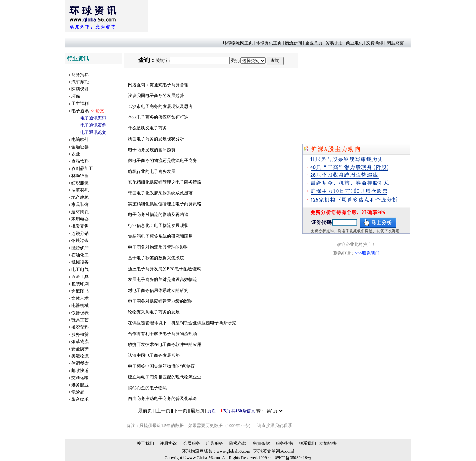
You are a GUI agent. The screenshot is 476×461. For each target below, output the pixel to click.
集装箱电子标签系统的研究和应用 (160, 236)
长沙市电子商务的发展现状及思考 (160, 106)
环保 (75, 96)
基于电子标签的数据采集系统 (156, 257)
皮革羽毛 (80, 190)
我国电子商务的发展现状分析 (156, 138)
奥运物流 (80, 356)
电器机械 (80, 305)
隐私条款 (237, 443)
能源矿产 (80, 247)
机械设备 (80, 262)
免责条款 (261, 443)
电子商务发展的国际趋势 (151, 149)
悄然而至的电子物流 (147, 387)
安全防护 (80, 348)
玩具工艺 (80, 319)
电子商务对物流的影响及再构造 (158, 214)
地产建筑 (80, 197)
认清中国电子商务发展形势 (154, 355)
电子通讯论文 (93, 132)
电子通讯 (80, 110)
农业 (75, 154)
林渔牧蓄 (80, 175)
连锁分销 (80, 233)
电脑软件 (80, 139)
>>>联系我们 (367, 253)
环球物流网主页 (238, 42)
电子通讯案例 (93, 125)
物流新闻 (293, 42)
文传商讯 (374, 42)
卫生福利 (80, 103)
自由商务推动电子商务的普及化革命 (162, 398)
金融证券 (80, 146)
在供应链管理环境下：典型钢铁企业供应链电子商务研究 (182, 322)
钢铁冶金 (80, 240)
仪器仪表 (80, 312)
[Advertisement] (279, 16)
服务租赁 (80, 334)
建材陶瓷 (80, 211)
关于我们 (145, 443)
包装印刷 (80, 283)
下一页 (180, 410)
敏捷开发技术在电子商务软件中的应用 (164, 344)
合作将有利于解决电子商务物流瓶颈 (162, 333)
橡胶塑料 (80, 327)
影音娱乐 (80, 399)
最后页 (198, 410)
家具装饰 (80, 204)
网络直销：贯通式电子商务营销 (158, 84)
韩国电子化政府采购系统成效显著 (160, 193)
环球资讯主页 (269, 42)
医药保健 (80, 89)
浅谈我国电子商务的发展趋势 (156, 95)
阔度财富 (395, 42)
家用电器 (80, 218)
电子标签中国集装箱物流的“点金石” (162, 366)
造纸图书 (80, 291)
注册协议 (168, 443)
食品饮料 (80, 161)
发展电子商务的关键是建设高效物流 (162, 279)
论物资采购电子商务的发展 (154, 312)
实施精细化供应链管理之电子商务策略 (164, 182)
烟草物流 (80, 341)
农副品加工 (82, 168)
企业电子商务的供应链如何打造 (158, 117)
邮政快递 (80, 370)
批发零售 (80, 226)
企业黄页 (313, 42)
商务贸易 (80, 74)
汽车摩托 (80, 81)
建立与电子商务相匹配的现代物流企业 (164, 376)
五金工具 (80, 276)
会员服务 (191, 443)
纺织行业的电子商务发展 (151, 171)
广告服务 (214, 443)
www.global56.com (233, 451)
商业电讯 (354, 42)
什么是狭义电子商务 (147, 128)
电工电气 (80, 269)
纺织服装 (80, 182)
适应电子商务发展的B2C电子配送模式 (164, 268)
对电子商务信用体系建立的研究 (158, 290)
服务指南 (284, 443)
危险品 (77, 392)
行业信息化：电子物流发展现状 (158, 225)
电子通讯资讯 (93, 117)
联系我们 (307, 443)
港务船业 (80, 384)
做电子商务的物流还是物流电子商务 (162, 160)
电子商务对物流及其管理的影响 (158, 247)
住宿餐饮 (80, 363)
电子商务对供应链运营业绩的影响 (160, 301)
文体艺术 (80, 298)
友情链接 (328, 443)
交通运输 (80, 377)
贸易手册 (334, 42)
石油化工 (80, 255)
